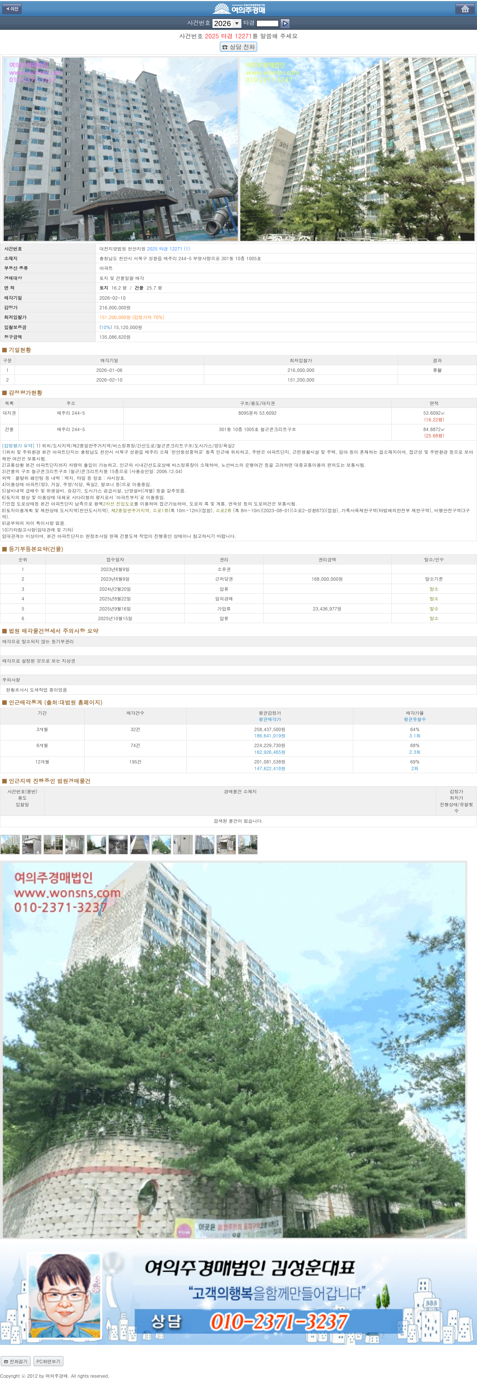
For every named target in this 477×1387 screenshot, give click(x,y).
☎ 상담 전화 (238, 46)
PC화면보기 (48, 1361)
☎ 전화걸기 (16, 1361)
